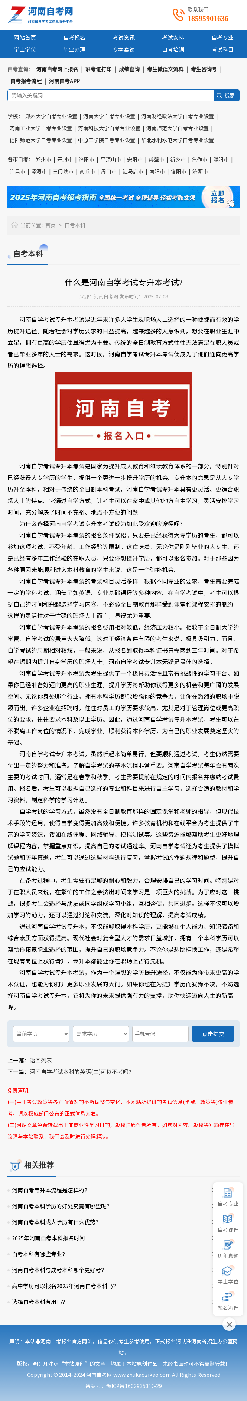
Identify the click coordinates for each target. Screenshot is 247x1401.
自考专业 (222, 37)
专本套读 (124, 49)
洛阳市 (86, 159)
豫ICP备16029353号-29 (134, 1386)
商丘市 (87, 171)
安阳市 (135, 159)
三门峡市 (63, 171)
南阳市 (157, 171)
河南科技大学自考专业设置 (109, 128)
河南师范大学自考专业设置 (177, 128)
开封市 (65, 159)
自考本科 (75, 225)
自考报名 (74, 37)
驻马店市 (133, 171)
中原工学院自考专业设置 (106, 140)
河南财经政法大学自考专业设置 (177, 116)
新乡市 (178, 159)
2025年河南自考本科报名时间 (48, 1238)
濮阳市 (221, 159)
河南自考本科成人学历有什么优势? (55, 1222)
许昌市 (17, 171)
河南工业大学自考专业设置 (41, 128)
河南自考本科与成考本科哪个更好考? (58, 1270)
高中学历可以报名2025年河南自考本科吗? (64, 1286)
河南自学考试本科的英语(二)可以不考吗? (80, 1072)
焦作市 (199, 159)
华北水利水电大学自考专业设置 (177, 140)
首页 (50, 225)
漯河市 (39, 171)
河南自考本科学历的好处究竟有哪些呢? (61, 1206)
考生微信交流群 (165, 69)
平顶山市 (110, 159)
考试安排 (173, 37)
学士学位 (25, 49)
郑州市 (43, 159)
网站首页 (25, 37)
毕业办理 (74, 49)
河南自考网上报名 (57, 69)
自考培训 (173, 49)
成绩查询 (129, 69)
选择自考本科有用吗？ (40, 1302)
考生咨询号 (204, 69)
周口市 (109, 171)
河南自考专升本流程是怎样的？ (51, 1190)
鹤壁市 (156, 159)
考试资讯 (124, 37)
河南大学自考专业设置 (109, 116)
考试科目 (222, 49)
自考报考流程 (26, 81)
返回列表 (41, 1060)
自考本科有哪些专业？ (40, 1254)
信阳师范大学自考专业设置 (41, 140)
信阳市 (178, 171)
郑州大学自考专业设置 (51, 116)
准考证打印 (98, 69)
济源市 (200, 171)
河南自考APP (64, 81)
